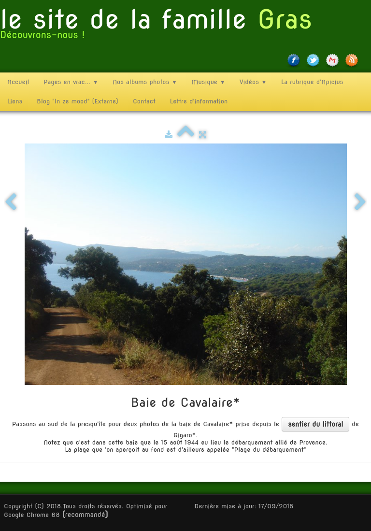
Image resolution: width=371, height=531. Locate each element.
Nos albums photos (145, 82)
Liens (14, 101)
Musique (208, 82)
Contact (144, 101)
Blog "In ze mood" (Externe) (77, 101)
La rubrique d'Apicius (312, 82)
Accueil (18, 82)
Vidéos (253, 82)
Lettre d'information (199, 101)
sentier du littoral (315, 424)
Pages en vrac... (70, 82)
